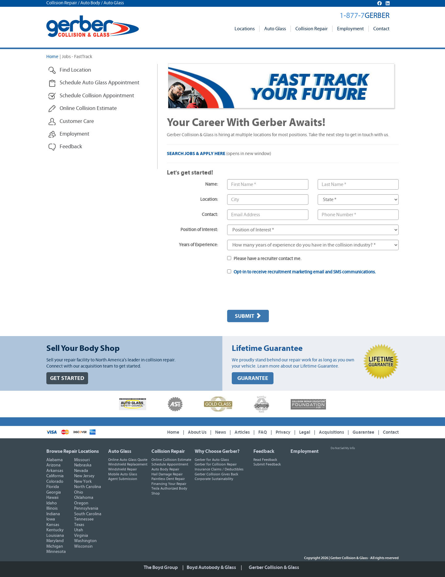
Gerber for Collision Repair (216, 464)
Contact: (210, 214)
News (220, 432)
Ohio (78, 492)
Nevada (81, 471)
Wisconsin (83, 546)
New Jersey (84, 476)
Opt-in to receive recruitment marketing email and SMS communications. (305, 272)
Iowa (50, 519)
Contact (381, 28)
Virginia (81, 535)
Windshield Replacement (127, 464)
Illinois (52, 508)
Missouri (82, 460)
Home (52, 56)
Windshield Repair (122, 469)
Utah (78, 530)
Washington (85, 541)
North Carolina (87, 487)
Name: (211, 184)
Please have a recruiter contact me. (264, 258)
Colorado (54, 481)
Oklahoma (83, 497)
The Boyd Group (161, 567)
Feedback (263, 451)
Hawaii (52, 497)
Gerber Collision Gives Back (216, 474)
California (55, 476)
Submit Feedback (267, 464)
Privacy (283, 432)
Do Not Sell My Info (343, 448)
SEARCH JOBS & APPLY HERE (196, 153)
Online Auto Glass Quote (127, 459)
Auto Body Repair (165, 469)
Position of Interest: (199, 229)
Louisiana (55, 535)
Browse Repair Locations (72, 451)
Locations (245, 28)
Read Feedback (265, 459)
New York (83, 481)
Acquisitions (331, 432)
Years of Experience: (198, 244)
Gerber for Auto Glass (212, 459)
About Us (197, 432)
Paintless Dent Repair (168, 479)
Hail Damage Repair (167, 474)
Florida (52, 487)
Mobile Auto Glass (122, 474)
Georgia (53, 492)
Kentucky (55, 530)
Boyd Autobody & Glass (211, 567)
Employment (350, 28)
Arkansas (54, 471)
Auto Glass (275, 28)
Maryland (55, 541)
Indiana (53, 514)
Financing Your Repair (168, 484)
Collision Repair (311, 28)
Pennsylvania (86, 508)
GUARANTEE (252, 378)
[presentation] (274, 293)
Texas (79, 525)
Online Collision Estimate (171, 459)
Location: (209, 199)
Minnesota (56, 552)
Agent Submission (122, 479)
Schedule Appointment (169, 464)
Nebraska (82, 465)
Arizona (53, 465)
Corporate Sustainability (214, 479)
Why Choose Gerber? (217, 451)
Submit (248, 316)
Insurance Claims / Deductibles (219, 469)
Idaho (51, 503)
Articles (242, 432)
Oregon (81, 503)
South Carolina (87, 514)
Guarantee (363, 432)
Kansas (52, 525)
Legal (304, 432)
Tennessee (84, 519)
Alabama (54, 460)
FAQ (262, 432)
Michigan (54, 546)
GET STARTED (67, 378)
